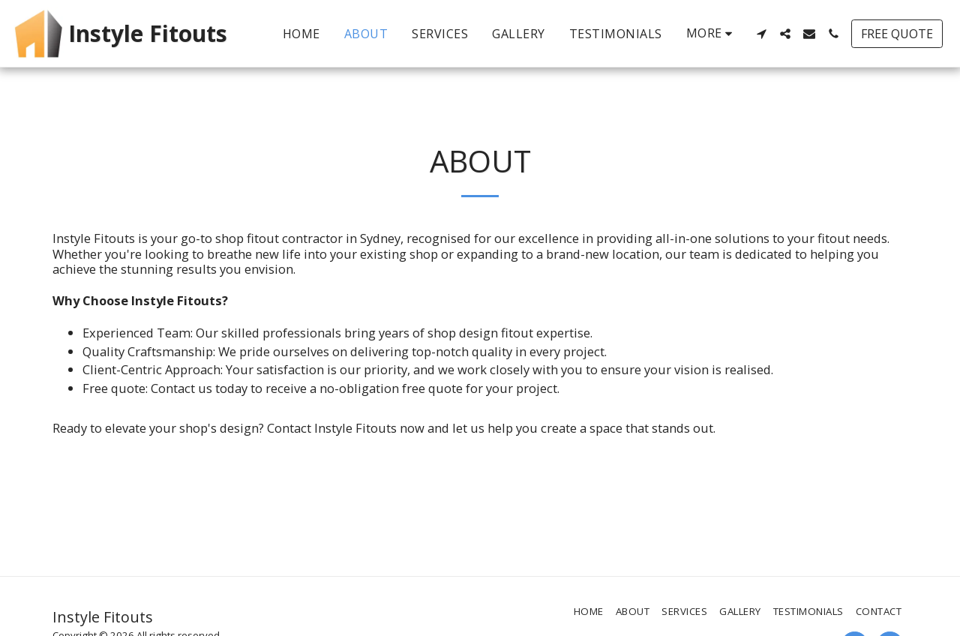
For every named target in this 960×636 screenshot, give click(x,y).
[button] (761, 34)
